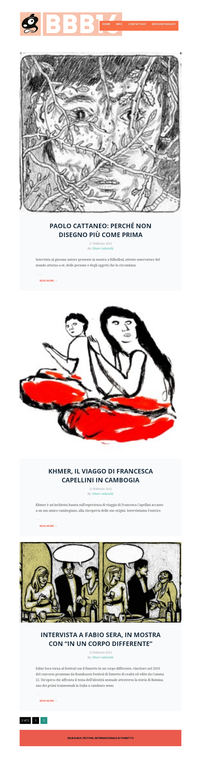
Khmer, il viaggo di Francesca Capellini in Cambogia (100, 475)
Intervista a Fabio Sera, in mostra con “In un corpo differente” (101, 639)
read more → (48, 280)
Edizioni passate (163, 24)
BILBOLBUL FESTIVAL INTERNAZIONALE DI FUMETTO (101, 738)
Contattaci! (137, 24)
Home (106, 24)
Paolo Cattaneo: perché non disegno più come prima (100, 230)
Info (119, 24)
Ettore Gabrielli (102, 248)
